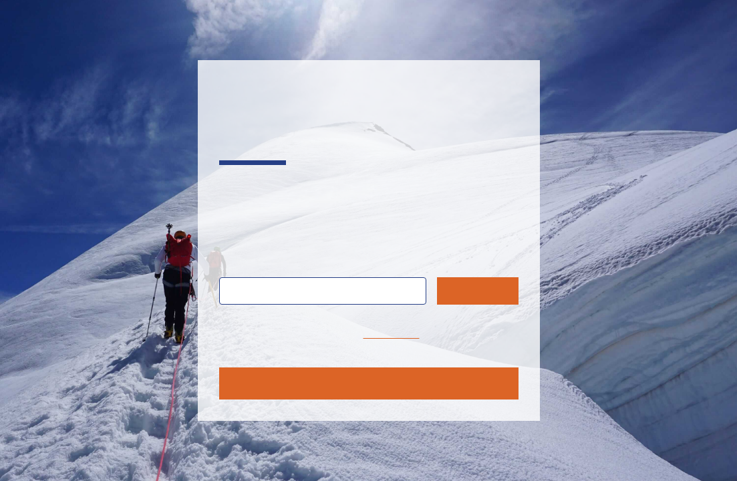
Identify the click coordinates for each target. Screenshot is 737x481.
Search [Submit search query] (478, 291)
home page (391, 333)
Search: (248, 261)
